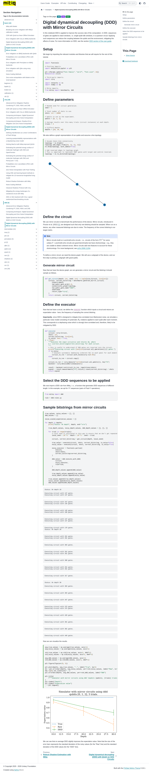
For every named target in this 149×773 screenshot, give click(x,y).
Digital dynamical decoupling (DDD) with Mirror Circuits (20, 49)
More (91, 3)
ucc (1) (6, 265)
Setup (125, 15)
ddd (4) (6, 203)
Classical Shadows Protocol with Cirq (18, 188)
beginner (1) (8, 83)
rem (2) (6, 255)
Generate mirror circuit (131, 25)
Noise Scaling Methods (13, 74)
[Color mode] (140, 3)
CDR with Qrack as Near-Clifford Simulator (20, 35)
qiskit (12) (7, 249)
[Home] (41, 10)
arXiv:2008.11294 (83, 248)
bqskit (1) (7, 86)
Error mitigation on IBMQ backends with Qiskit (21, 53)
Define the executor (129, 28)
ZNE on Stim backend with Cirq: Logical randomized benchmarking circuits (19, 198)
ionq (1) (6, 232)
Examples (55, 3)
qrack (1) (7, 252)
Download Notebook (130, 61)
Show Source (130, 55)
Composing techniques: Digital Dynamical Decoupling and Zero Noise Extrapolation (20, 117)
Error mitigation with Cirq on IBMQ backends (20, 39)
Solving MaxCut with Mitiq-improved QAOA (20, 144)
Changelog (82, 3)
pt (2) (6, 242)
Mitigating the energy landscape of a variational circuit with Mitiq (18, 192)
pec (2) (6, 236)
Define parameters (129, 18)
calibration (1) (8, 93)
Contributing (72, 3)
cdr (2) (6, 96)
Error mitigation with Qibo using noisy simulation (18, 70)
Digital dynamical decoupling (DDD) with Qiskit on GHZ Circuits (19, 43)
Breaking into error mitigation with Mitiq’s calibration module (19, 31)
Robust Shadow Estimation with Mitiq (18, 181)
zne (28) (7, 268)
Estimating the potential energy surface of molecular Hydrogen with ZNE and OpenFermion (19, 150)
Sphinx (16, 770)
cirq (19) (7, 100)
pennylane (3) (8, 239)
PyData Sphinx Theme (132, 768)
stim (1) (6, 262)
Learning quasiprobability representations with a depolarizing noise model (21, 140)
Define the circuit (128, 21)
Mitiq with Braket (11, 26)
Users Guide (45, 3)
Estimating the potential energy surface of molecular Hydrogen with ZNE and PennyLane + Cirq (19, 158)
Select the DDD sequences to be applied (133, 33)
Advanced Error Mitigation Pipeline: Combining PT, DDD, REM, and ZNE (18, 104)
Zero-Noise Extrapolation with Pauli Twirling (20, 170)
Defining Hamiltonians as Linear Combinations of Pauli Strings (21, 134)
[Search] (127, 3)
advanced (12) (9, 20)
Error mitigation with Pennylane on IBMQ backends (19, 64)
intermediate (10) (10, 229)
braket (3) (7, 90)
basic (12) (7, 23)
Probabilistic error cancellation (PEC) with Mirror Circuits (19, 58)
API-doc (63, 3)
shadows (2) (8, 259)
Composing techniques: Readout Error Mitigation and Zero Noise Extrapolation (19, 122)
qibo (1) (6, 245)
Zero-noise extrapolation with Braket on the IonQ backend (20, 79)
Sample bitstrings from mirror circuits (132, 38)
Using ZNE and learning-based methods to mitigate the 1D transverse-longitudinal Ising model (20, 175)
